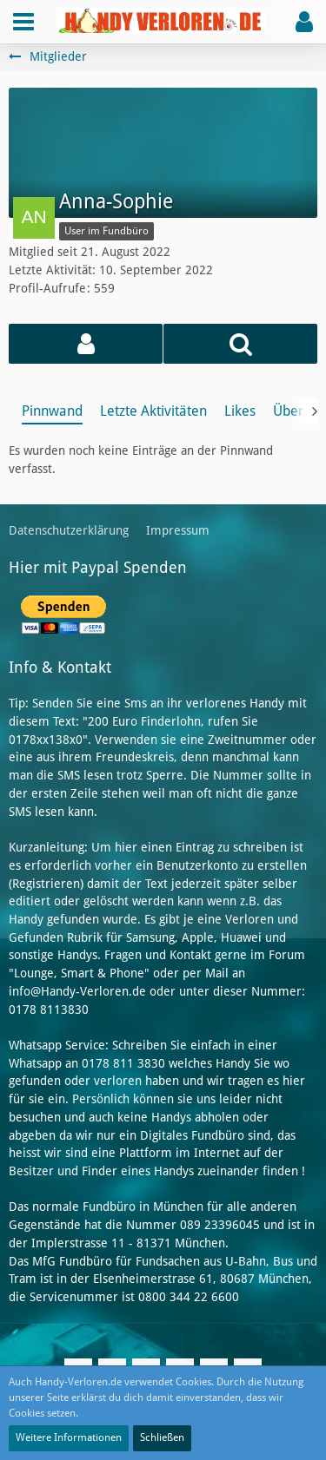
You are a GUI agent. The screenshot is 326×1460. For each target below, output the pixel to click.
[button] (23, 22)
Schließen (162, 1437)
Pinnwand (52, 411)
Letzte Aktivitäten (153, 411)
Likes (240, 411)
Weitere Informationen (69, 1437)
